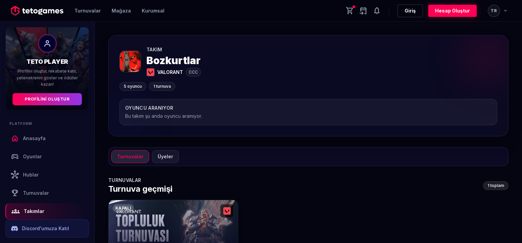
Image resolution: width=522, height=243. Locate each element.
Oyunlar (26, 156)
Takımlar (28, 211)
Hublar (25, 175)
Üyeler (165, 156)
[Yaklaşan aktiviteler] (363, 11)
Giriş (410, 11)
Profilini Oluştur (47, 99)
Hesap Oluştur (452, 11)
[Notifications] (377, 11)
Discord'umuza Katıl (40, 228)
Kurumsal (153, 11)
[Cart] (350, 11)
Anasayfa (28, 138)
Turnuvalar (87, 11)
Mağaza (121, 11)
